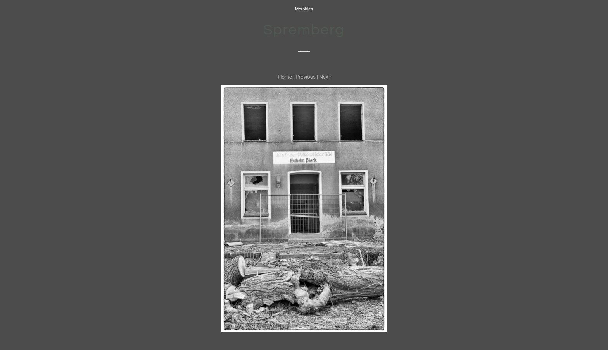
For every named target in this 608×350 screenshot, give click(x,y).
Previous (305, 77)
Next (324, 77)
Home (285, 77)
